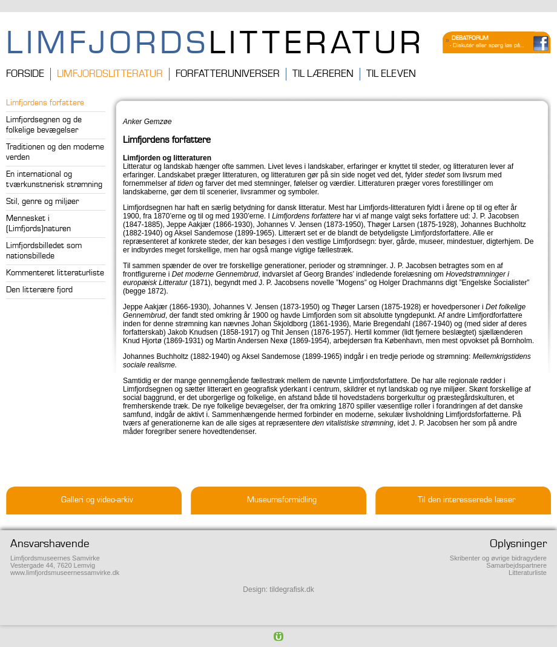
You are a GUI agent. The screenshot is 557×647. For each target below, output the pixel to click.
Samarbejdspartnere (516, 565)
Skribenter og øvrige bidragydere (498, 558)
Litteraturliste (528, 572)
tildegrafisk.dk (291, 589)
